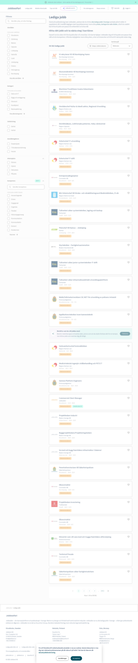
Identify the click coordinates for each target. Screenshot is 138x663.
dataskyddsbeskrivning (47, 652)
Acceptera (76, 658)
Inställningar (62, 658)
